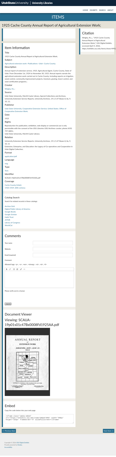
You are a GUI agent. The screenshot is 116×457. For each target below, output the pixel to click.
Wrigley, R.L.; (10, 89)
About (110, 10)
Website (8, 249)
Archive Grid (10, 206)
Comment (8, 260)
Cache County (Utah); (13, 185)
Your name (8, 243)
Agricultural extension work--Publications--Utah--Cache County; (30, 63)
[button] (6, 269)
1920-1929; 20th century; (15, 188)
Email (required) (10, 255)
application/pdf (11, 156)
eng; (6, 163)
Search (102, 10)
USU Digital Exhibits (22, 444)
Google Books (10, 212)
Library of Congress (12, 222)
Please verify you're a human (15, 291)
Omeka (19, 446)
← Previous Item (9, 432)
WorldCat (8, 225)
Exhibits (93, 10)
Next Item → (108, 432)
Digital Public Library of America (17, 209)
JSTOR (7, 220)
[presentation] (6, 269)
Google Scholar (11, 214)
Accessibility (8, 449)
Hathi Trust (9, 217)
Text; (7, 171)
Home (85, 10)
